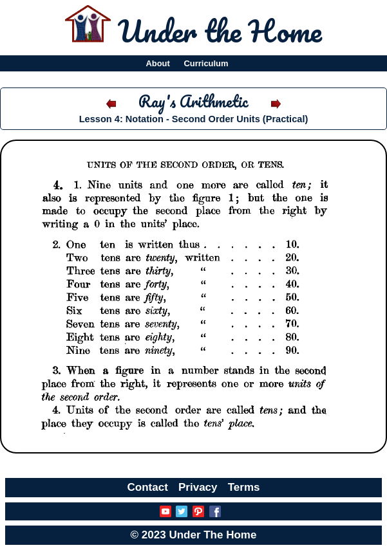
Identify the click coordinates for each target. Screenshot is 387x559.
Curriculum (206, 63)
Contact (147, 487)
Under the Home (220, 30)
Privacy (198, 487)
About (157, 63)
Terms (244, 487)
